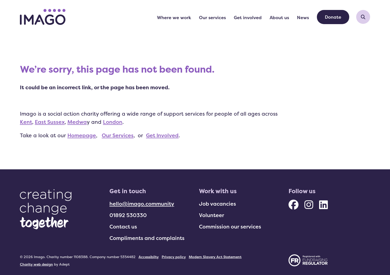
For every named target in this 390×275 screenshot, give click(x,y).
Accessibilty (149, 256)
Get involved (248, 17)
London (112, 121)
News (303, 17)
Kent (26, 121)
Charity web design (36, 264)
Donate (333, 17)
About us (279, 17)
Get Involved (162, 135)
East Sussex (50, 121)
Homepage (81, 135)
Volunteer (211, 215)
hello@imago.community (141, 203)
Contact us (123, 226)
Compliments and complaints (147, 237)
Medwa (77, 121)
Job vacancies (217, 203)
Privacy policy (174, 256)
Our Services (118, 135)
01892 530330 (128, 215)
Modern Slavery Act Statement (215, 256)
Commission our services (230, 226)
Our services (212, 17)
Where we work (174, 17)
